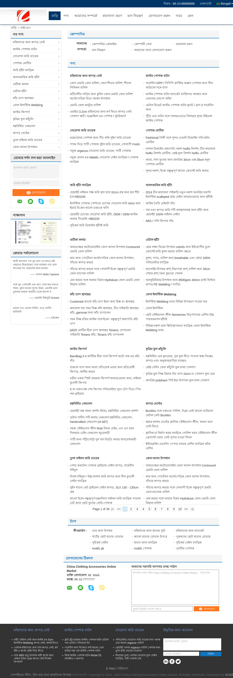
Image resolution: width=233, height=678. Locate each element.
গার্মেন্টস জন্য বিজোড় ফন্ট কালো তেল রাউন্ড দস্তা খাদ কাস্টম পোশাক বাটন (84, 649)
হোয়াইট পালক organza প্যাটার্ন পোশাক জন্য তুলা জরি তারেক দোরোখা (137, 649)
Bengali (227, 3)
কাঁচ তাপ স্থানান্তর (23, 98)
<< (119, 509)
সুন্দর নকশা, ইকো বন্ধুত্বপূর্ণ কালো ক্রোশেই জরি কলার (177, 170)
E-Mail (110, 668)
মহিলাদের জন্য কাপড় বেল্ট (29, 42)
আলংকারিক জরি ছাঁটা (26, 77)
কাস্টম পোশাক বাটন (25, 49)
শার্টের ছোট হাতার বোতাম (107, 536)
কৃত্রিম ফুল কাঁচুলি (23, 119)
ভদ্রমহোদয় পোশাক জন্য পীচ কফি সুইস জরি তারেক (100, 137)
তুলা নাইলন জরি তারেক (27, 140)
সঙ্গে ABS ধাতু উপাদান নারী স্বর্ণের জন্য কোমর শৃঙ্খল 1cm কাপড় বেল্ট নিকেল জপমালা (33, 658)
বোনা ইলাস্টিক (154, 308)
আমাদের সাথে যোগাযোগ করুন (152, 50)
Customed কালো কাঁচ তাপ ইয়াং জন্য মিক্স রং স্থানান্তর (102, 301)
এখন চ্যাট (206, 3)
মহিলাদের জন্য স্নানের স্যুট (149, 530)
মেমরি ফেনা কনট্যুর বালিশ (85, 105)
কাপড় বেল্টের (21, 133)
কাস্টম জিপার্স (21, 112)
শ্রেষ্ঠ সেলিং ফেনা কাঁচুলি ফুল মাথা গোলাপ (171, 367)
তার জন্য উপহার (102, 530)
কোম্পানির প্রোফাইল (104, 44)
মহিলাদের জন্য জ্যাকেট (190, 530)
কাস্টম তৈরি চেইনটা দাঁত (160, 203)
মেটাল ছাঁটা (19, 91)
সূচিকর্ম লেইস (100, 542)
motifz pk (98, 548)
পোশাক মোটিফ (22, 63)
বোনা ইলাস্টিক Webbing (28, 105)
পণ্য (66, 16)
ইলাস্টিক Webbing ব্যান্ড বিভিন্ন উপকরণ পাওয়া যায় (176, 301)
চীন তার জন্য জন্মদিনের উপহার (52, 675)
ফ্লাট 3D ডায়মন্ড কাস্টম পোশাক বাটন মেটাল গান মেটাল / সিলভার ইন (87, 641)
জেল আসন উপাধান (25, 147)
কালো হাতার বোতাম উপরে (150, 536)
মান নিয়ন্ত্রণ (135, 16)
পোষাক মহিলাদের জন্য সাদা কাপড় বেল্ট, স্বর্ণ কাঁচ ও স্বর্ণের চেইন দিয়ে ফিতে (36, 649)
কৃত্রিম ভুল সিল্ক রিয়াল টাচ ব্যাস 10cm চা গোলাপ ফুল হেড (180, 373)
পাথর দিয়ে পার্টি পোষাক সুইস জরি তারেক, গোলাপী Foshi (105, 144)
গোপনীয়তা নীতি (21, 675)
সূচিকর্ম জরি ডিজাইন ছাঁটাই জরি (89, 225)
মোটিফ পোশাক (185, 548)
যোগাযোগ (36, 193)
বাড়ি (54, 16)
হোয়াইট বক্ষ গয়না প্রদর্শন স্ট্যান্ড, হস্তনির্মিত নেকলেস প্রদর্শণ (104, 410)
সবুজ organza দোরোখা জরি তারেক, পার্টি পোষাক (100, 150)
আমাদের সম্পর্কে (85, 16)
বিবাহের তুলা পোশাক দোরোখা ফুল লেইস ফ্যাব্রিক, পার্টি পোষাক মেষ (136, 657)
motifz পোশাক (143, 548)
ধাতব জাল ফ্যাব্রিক (145, 542)
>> (186, 509)
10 (180, 509)
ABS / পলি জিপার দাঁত (160, 221)
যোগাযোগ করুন (159, 16)
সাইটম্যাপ (122, 668)
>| (192, 509)
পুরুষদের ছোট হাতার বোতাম (193, 536)
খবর (179, 16)
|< (112, 509)
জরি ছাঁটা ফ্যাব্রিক (23, 70)
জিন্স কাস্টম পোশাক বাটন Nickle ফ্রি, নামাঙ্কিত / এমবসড (83, 657)
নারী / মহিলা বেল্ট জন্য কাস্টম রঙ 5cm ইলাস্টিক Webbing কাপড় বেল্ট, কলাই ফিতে (36, 641)
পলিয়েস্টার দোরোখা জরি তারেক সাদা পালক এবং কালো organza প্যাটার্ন (137, 641)
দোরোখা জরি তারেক (25, 56)
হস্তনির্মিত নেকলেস (24, 126)
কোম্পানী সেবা (143, 44)
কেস (190, 16)
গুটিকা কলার (21, 84)
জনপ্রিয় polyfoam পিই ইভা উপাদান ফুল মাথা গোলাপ (177, 380)
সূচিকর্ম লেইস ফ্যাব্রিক (189, 542)
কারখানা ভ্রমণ (112, 16)
